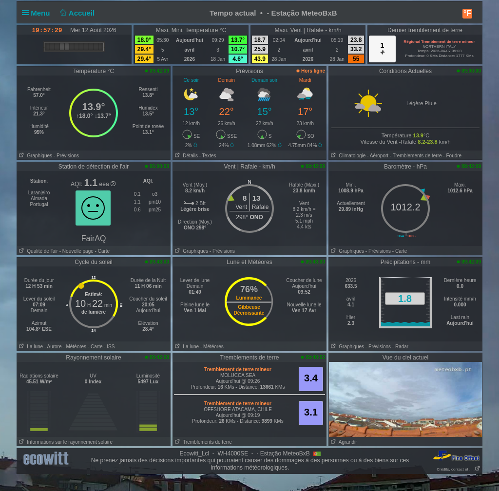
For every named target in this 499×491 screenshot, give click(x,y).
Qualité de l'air (37, 251)
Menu (38, 13)
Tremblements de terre (202, 442)
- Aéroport (377, 155)
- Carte (102, 251)
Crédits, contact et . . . (458, 469)
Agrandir (343, 442)
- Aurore (53, 346)
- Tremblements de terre (416, 155)
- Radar (400, 346)
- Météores (74, 346)
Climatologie (347, 155)
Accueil (76, 13)
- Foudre (452, 155)
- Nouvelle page (76, 251)
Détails (185, 155)
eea (107, 184)
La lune (30, 346)
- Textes (207, 155)
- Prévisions (66, 155)
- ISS (109, 346)
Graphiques (34, 155)
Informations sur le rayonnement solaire (65, 442)
